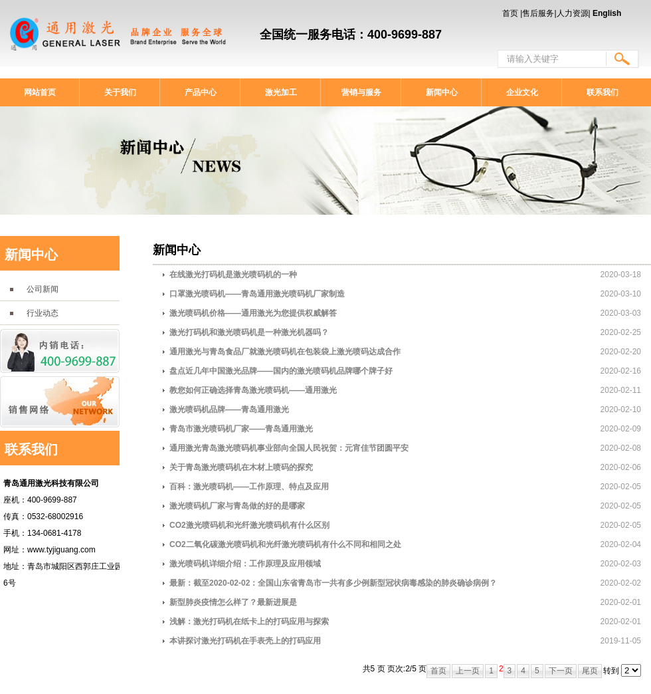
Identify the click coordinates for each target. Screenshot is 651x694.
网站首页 (40, 92)
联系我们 (602, 92)
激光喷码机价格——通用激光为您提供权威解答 (253, 313)
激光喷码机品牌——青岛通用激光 (229, 409)
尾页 (590, 670)
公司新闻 (42, 289)
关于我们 (120, 92)
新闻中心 (442, 92)
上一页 (468, 670)
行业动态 (42, 313)
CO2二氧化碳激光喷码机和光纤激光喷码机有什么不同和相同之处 (285, 544)
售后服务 (538, 13)
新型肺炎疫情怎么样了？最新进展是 (233, 602)
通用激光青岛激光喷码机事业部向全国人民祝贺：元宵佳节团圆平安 (289, 448)
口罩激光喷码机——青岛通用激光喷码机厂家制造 (257, 293)
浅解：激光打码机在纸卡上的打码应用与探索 (249, 621)
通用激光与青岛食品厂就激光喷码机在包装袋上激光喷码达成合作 (285, 351)
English (607, 13)
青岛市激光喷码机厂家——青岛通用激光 (241, 428)
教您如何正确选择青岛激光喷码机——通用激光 (253, 390)
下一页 (561, 670)
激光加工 (281, 92)
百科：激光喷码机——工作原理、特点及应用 (249, 486)
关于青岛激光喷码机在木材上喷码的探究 (241, 467)
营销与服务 (361, 92)
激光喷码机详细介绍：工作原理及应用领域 (245, 563)
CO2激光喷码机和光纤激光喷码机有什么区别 (249, 525)
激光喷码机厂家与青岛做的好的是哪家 (237, 506)
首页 (510, 13)
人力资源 (573, 13)
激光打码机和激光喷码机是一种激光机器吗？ (249, 332)
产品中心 (201, 92)
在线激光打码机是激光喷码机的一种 (233, 274)
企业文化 (522, 92)
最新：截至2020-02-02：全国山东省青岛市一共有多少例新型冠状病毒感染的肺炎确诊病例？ (333, 583)
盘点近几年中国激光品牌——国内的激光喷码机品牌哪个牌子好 (281, 371)
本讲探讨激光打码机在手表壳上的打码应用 (245, 640)
